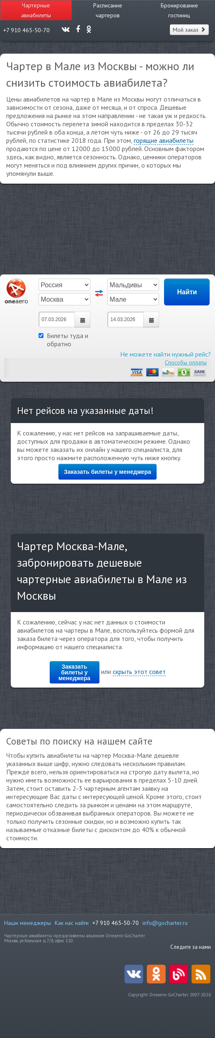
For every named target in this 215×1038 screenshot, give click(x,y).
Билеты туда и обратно (63, 339)
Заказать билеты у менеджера (107, 471)
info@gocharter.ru (165, 923)
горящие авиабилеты (163, 140)
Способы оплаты (186, 362)
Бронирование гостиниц (179, 10)
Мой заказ (189, 29)
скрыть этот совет (139, 671)
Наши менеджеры (27, 923)
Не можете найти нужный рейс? (165, 354)
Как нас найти (72, 923)
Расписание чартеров (107, 10)
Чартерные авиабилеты (36, 10)
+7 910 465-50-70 (115, 923)
